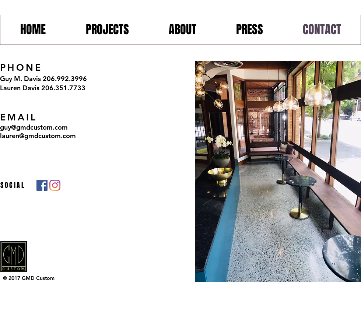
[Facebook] (42, 185)
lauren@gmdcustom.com (38, 135)
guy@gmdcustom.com (34, 127)
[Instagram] (54, 185)
